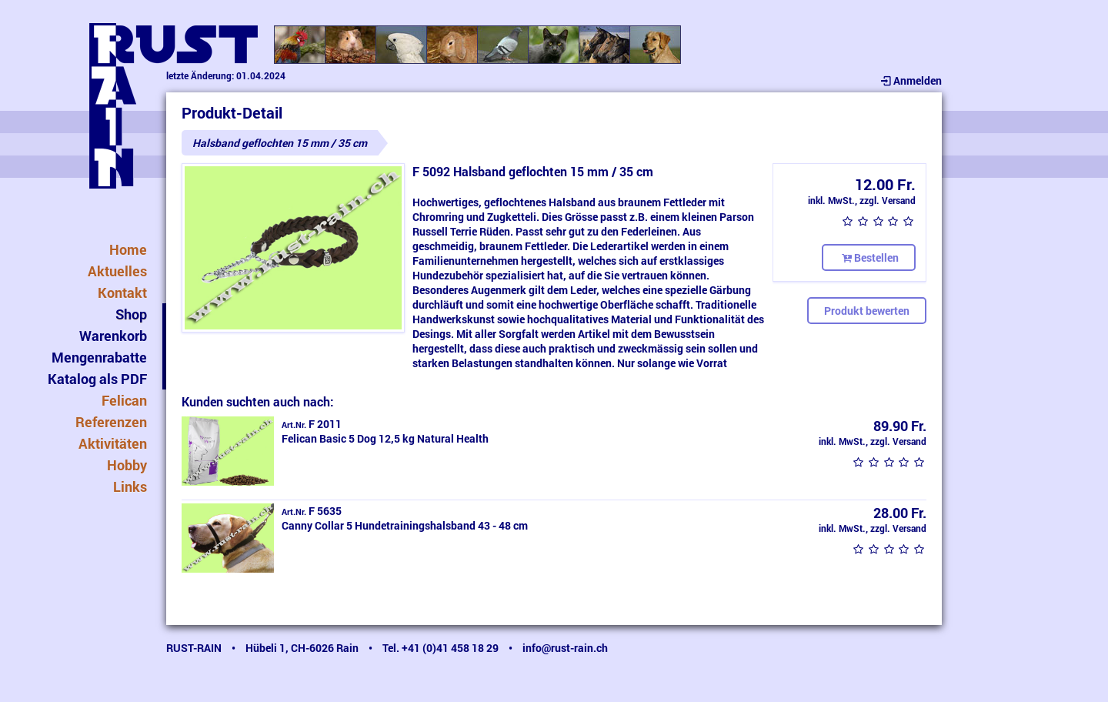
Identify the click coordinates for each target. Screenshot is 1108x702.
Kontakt (122, 292)
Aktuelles (117, 271)
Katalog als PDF (97, 378)
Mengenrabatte (99, 357)
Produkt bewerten (866, 310)
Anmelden (910, 80)
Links (130, 486)
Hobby (127, 465)
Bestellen (869, 257)
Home (128, 249)
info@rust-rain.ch (565, 647)
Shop (131, 314)
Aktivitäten (112, 443)
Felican (124, 400)
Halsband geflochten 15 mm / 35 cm (279, 142)
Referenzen (111, 422)
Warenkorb (113, 335)
